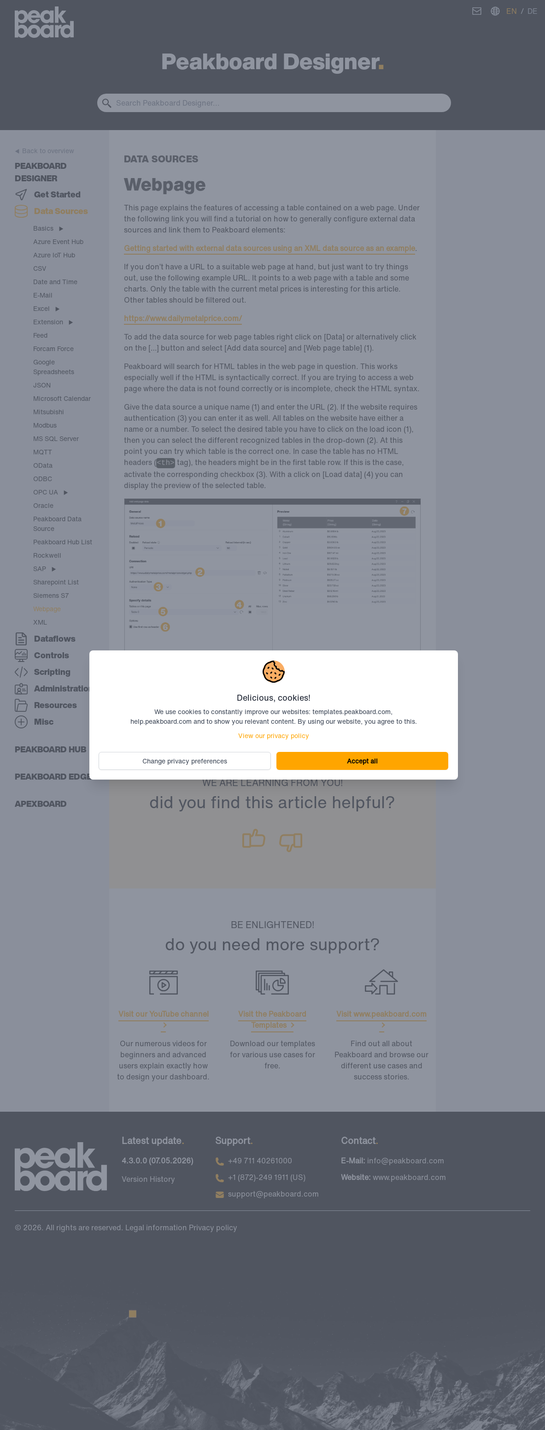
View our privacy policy (273, 735)
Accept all (361, 761)
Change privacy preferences (185, 761)
